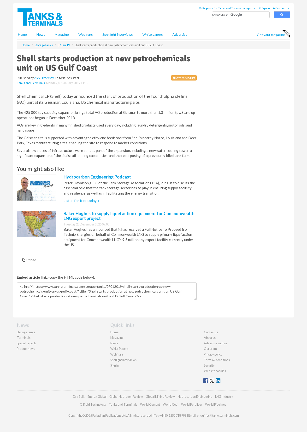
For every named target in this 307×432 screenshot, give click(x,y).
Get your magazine (273, 34)
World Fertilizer (191, 404)
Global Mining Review (160, 396)
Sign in (264, 8)
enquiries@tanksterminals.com (218, 415)
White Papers (119, 349)
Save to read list (184, 78)
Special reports (26, 343)
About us (210, 338)
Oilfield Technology (93, 404)
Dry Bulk (79, 396)
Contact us (281, 8)
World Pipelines (215, 404)
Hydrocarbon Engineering (195, 396)
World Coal (170, 404)
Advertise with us (215, 343)
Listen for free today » (81, 200)
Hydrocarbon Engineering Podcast (97, 176)
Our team (210, 349)
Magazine (62, 34)
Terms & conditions (217, 360)
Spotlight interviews (117, 34)
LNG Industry (224, 396)
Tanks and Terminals (31, 83)
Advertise (179, 34)
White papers (152, 34)
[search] (241, 15)
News (114, 343)
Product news (26, 349)
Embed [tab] (29, 260)
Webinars (85, 34)
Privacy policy (213, 354)
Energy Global (97, 396)
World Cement (150, 404)
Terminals (23, 338)
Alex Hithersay (44, 78)
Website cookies (215, 371)
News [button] (40, 34)
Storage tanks (26, 332)
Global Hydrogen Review (126, 396)
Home (22, 34)
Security (209, 365)
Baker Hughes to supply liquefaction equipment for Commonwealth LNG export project (129, 216)
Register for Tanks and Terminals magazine (227, 8)
